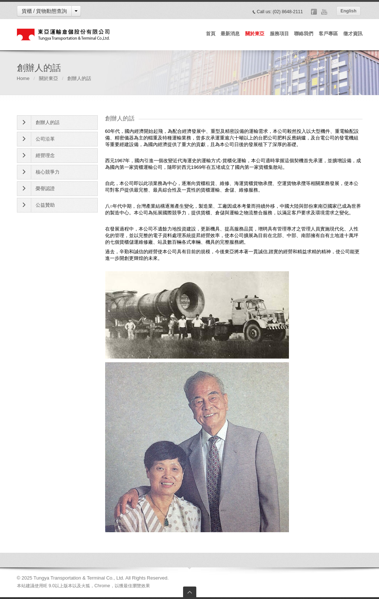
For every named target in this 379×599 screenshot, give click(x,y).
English (348, 11)
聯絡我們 (303, 33)
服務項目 (279, 33)
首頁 (210, 33)
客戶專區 (328, 33)
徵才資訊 (352, 33)
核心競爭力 (48, 172)
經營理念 (45, 155)
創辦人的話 (48, 122)
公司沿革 (45, 139)
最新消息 (230, 33)
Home (23, 78)
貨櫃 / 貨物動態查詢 (44, 11)
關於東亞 (254, 33)
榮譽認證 (45, 188)
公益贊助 (45, 205)
